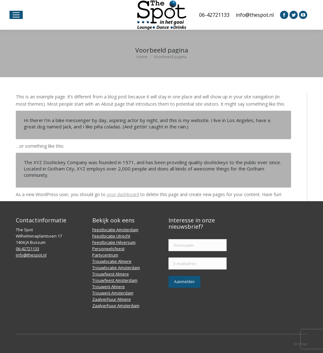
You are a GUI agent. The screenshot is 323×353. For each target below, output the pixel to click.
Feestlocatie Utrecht (111, 236)
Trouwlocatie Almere (111, 261)
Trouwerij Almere (108, 286)
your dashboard (123, 194)
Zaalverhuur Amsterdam (115, 305)
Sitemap (300, 343)
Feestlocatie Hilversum (114, 242)
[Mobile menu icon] (16, 15)
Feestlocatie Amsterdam (115, 229)
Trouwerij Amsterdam (112, 293)
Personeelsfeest (108, 248)
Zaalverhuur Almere (111, 299)
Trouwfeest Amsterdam (114, 280)
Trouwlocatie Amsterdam (116, 267)
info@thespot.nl (255, 15)
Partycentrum (105, 255)
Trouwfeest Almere (110, 274)
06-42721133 (214, 15)
